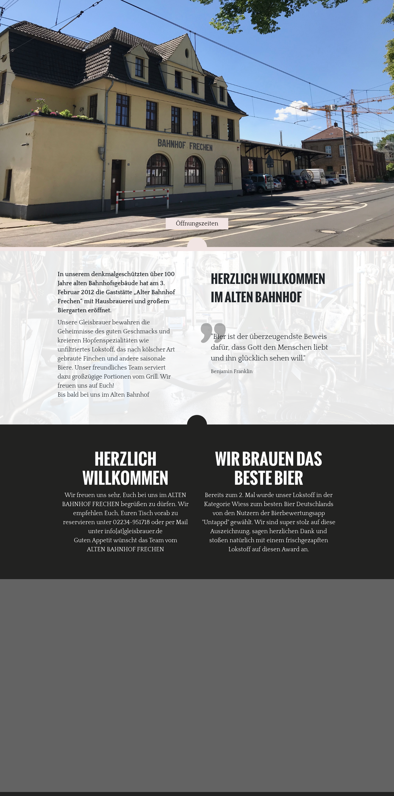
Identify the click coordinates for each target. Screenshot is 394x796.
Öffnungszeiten (197, 223)
